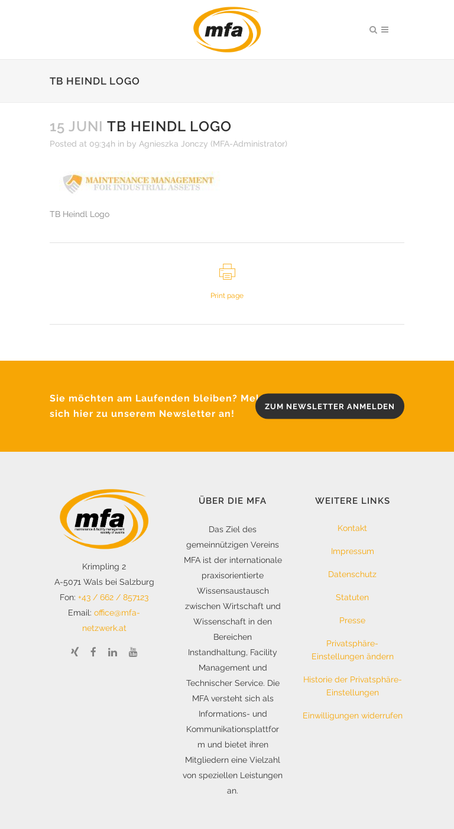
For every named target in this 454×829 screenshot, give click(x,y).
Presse (352, 620)
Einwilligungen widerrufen (353, 715)
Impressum (352, 551)
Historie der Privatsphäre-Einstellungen (352, 686)
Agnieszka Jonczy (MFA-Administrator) (213, 143)
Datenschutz (352, 574)
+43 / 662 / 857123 (113, 597)
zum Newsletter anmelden (330, 406)
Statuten (352, 597)
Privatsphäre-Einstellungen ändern (353, 650)
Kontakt (352, 528)
